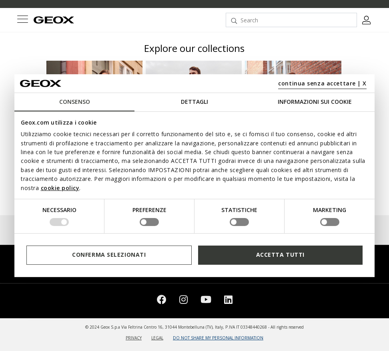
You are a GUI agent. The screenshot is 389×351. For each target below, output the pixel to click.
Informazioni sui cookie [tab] (315, 101)
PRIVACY (134, 338)
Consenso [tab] (74, 101)
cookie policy (60, 187)
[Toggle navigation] (22, 20)
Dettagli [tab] (194, 101)
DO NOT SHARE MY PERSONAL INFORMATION (218, 338)
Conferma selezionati (109, 254)
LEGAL (157, 338)
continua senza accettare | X (322, 83)
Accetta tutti (280, 254)
